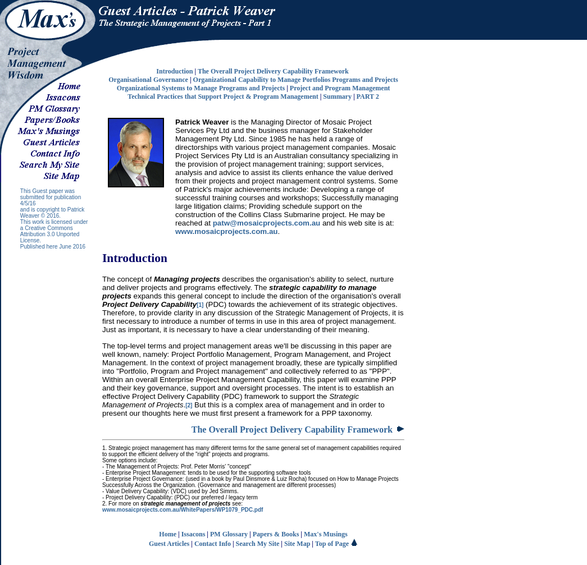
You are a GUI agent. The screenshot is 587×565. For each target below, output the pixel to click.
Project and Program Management (340, 88)
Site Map (297, 544)
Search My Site (258, 544)
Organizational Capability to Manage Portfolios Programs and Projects (295, 80)
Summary (337, 96)
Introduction (174, 71)
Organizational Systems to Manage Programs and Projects (201, 88)
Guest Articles (169, 544)
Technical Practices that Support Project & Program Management (223, 96)
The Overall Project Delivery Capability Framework (273, 71)
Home (167, 534)
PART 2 (368, 96)
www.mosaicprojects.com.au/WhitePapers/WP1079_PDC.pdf (182, 510)
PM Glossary (229, 534)
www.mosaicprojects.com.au (226, 231)
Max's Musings (326, 534)
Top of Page (336, 544)
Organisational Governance (148, 80)
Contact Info (212, 544)
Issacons (193, 534)
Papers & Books (276, 534)
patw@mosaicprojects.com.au (267, 223)
